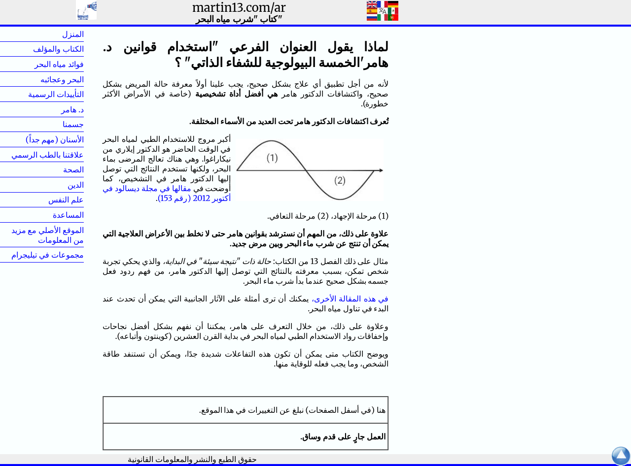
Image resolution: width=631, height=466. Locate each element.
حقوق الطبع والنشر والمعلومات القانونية (192, 459)
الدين (60, 185)
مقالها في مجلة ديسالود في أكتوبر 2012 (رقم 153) (167, 193)
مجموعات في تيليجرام (47, 255)
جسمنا (57, 124)
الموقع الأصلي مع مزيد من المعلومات (47, 235)
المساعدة (68, 215)
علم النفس (66, 199)
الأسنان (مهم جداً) (55, 139)
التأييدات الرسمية (56, 94)
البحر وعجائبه (62, 79)
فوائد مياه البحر (59, 64)
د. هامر (57, 109)
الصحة (58, 169)
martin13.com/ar (239, 7)
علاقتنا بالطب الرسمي (47, 155)
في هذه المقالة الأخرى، (350, 298)
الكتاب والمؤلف (58, 49)
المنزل (57, 34)
